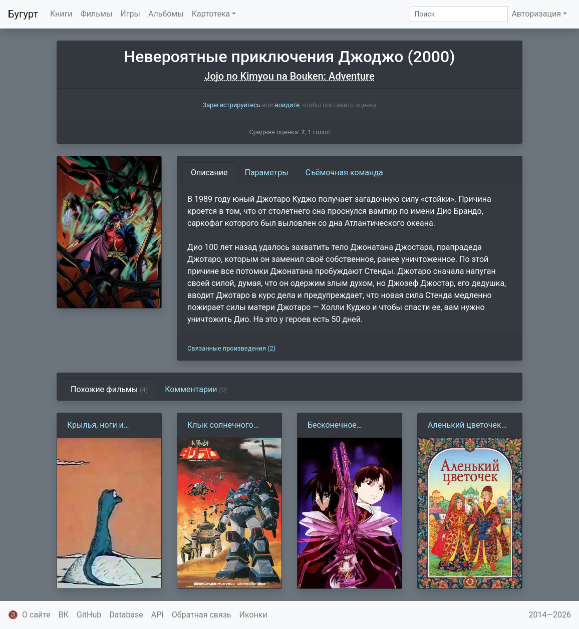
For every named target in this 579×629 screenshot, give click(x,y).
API (157, 614)
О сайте (36, 614)
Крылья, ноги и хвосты (95, 425)
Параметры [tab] (266, 172)
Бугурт (23, 14)
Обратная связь (201, 614)
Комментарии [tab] (196, 389)
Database (126, 614)
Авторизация (536, 14)
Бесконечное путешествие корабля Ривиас (348, 425)
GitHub (89, 614)
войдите (287, 105)
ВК (64, 614)
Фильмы (97, 14)
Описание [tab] (209, 172)
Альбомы (166, 14)
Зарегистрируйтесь (231, 105)
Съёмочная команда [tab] (344, 172)
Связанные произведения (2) (231, 348)
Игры (130, 14)
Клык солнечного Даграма (220, 425)
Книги (61, 14)
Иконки (253, 614)
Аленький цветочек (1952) (464, 425)
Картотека (211, 14)
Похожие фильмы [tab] (109, 389)
